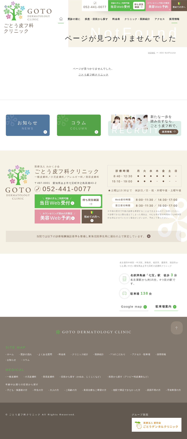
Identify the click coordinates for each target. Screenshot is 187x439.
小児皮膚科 (30, 376)
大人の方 (54, 390)
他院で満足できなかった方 (126, 390)
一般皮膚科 (12, 376)
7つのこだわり (117, 354)
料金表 (116, 19)
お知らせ (11, 360)
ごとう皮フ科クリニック (93, 74)
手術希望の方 (174, 390)
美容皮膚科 (48, 376)
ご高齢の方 (71, 390)
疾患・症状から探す (96, 19)
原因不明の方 (154, 390)
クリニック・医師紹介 (137, 19)
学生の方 (38, 390)
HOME (151, 53)
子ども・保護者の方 (17, 390)
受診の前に (74, 19)
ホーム (10, 354)
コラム (26, 360)
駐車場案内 (166, 306)
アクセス (160, 19)
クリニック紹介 (80, 354)
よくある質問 (45, 354)
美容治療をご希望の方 (95, 390)
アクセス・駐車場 (141, 354)
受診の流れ (26, 354)
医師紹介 (99, 354)
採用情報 (174, 19)
